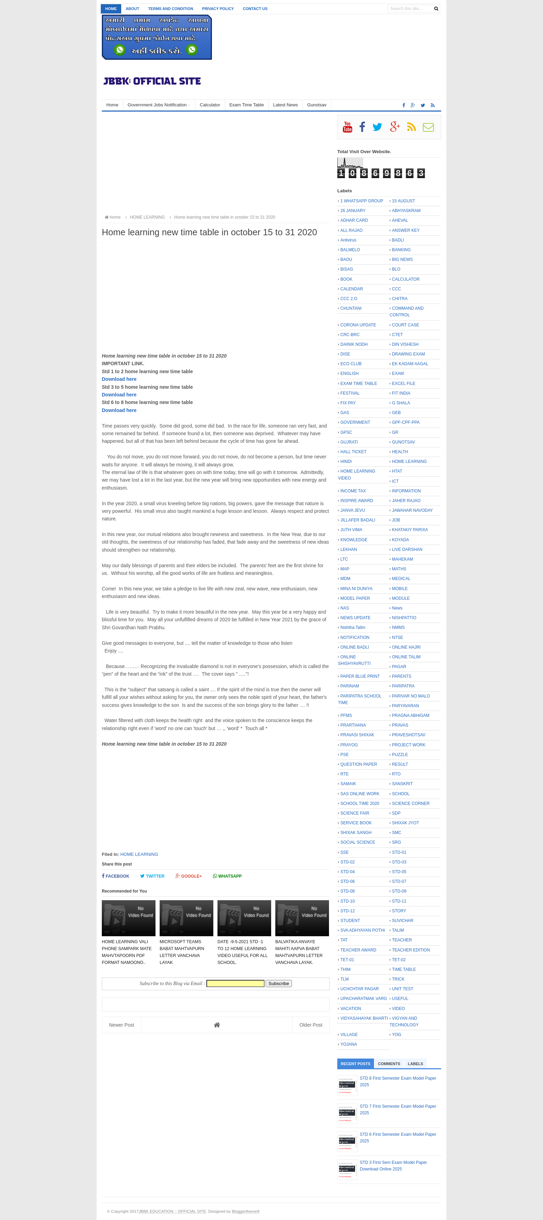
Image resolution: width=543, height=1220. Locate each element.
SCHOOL (401, 793)
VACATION (350, 1008)
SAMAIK (348, 783)
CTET (397, 334)
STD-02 (347, 862)
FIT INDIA (401, 393)
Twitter (152, 876)
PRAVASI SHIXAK (357, 734)
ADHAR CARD (354, 220)
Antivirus (348, 240)
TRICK (398, 979)
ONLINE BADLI (354, 647)
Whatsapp (227, 876)
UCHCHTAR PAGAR (359, 988)
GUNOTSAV (403, 442)
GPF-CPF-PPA (406, 422)
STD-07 (399, 881)
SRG (396, 842)
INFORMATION (406, 491)
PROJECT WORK (408, 745)
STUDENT (350, 920)
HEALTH (400, 451)
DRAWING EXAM (408, 354)
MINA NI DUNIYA (356, 588)
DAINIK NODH (354, 344)
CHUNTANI (351, 308)
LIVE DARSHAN (407, 549)
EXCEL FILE (404, 383)
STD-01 (399, 852)
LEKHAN (348, 549)
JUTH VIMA (351, 529)
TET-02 (399, 959)
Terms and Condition (170, 9)
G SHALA (401, 403)
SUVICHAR (402, 920)
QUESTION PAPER (358, 764)
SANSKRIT (402, 783)
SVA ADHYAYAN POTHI (362, 930)
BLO (396, 269)
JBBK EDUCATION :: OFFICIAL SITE (172, 1211)
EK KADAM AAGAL (410, 363)
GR (395, 432)
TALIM (398, 930)
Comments (389, 1064)
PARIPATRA (403, 686)
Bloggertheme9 (245, 1211)
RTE (344, 774)
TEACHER (402, 940)
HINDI (346, 461)
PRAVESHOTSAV (408, 734)
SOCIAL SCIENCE (357, 842)
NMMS (398, 627)
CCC (396, 289)
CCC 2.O (348, 298)
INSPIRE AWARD (356, 500)
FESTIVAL (350, 393)
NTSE (397, 637)
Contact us (255, 9)
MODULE (401, 598)
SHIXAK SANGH (356, 832)
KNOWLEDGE (353, 539)
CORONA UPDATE (358, 325)
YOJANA (348, 1044)
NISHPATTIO (404, 617)
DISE (345, 354)
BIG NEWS (402, 259)
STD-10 (347, 901)
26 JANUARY (352, 210)
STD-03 (399, 862)
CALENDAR (351, 289)
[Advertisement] (216, 163)
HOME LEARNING (139, 854)
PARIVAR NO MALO (411, 696)
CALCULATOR (406, 279)
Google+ (189, 876)
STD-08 (347, 891)
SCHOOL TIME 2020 (359, 803)
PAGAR (399, 666)
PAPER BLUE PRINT (360, 676)
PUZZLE (400, 754)
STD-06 (347, 881)
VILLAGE (349, 1034)
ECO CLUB (351, 363)
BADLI (398, 240)
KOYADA (400, 539)
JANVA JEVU (352, 510)
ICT (395, 481)
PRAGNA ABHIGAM (410, 715)
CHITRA (400, 298)
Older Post (311, 1025)
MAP (344, 569)
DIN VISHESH (405, 344)
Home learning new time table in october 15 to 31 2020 (221, 217)
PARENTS (401, 676)
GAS (344, 412)
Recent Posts (356, 1064)
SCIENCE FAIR (354, 813)
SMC (396, 832)
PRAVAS (400, 725)
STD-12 (347, 911)
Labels (415, 1064)
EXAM (398, 373)
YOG (396, 1034)
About (132, 9)
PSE (344, 754)
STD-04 (347, 871)
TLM (344, 979)
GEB (396, 412)
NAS (344, 608)
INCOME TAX (353, 491)
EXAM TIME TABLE (358, 383)
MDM (345, 578)
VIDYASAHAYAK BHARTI (364, 1018)
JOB (396, 520)
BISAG (346, 269)
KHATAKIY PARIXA (410, 529)
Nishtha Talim (352, 627)
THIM (345, 969)
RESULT (400, 764)
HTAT (397, 471)
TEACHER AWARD (358, 950)
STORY (399, 911)
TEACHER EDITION (411, 950)
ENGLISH (349, 373)
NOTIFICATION (355, 637)
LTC (344, 559)
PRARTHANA (353, 725)
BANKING (401, 249)
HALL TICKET (353, 451)
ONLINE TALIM (406, 657)
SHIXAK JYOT (405, 822)
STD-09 (399, 891)
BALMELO (350, 249)
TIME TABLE (404, 969)
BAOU (346, 259)
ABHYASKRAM (406, 210)
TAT (344, 940)
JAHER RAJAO (406, 500)
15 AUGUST (403, 201)
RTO (396, 774)
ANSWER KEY (406, 230)
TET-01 (347, 959)
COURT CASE (405, 325)
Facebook (115, 876)
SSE (344, 852)
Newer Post (121, 1025)
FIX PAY (348, 403)
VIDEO (398, 1008)
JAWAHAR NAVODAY (412, 510)
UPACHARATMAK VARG (363, 998)
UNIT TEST (402, 988)
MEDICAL (401, 578)
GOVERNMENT (355, 422)
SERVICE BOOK (356, 822)
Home (111, 9)
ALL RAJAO (351, 230)
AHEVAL (400, 220)
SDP (396, 813)
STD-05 (399, 871)
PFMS (346, 715)
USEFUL (400, 998)
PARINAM (349, 686)
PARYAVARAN (405, 705)
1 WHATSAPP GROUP (361, 201)
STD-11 (399, 901)
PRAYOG (349, 745)
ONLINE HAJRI (406, 647)
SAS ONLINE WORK (360, 793)
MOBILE (400, 588)
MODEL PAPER (355, 598)
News (397, 608)
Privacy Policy (218, 9)
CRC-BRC (349, 334)
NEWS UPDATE (355, 617)
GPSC (346, 432)
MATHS (399, 569)
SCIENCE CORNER (411, 803)
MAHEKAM (402, 559)
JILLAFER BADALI (357, 520)
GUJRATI (349, 442)
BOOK (346, 279)
